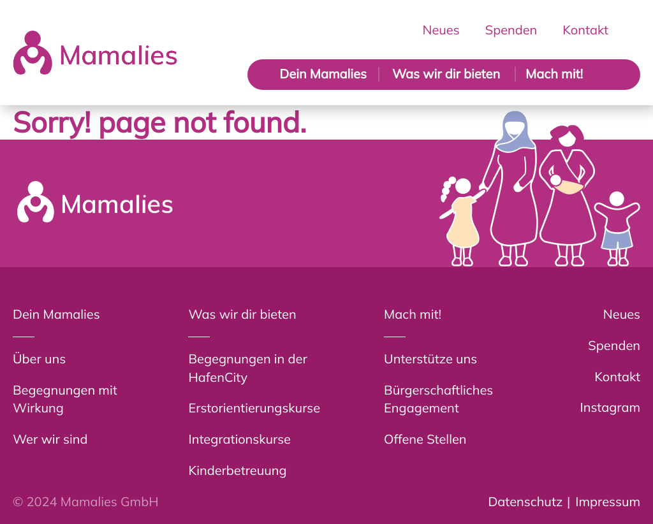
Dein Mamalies (323, 74)
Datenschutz (525, 501)
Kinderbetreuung (237, 470)
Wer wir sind (50, 439)
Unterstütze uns (430, 359)
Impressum (607, 501)
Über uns (39, 359)
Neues (441, 30)
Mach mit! (554, 74)
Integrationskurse (239, 439)
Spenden (511, 30)
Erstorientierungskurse (254, 408)
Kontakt (585, 30)
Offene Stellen (425, 439)
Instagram (610, 407)
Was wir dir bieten (446, 74)
